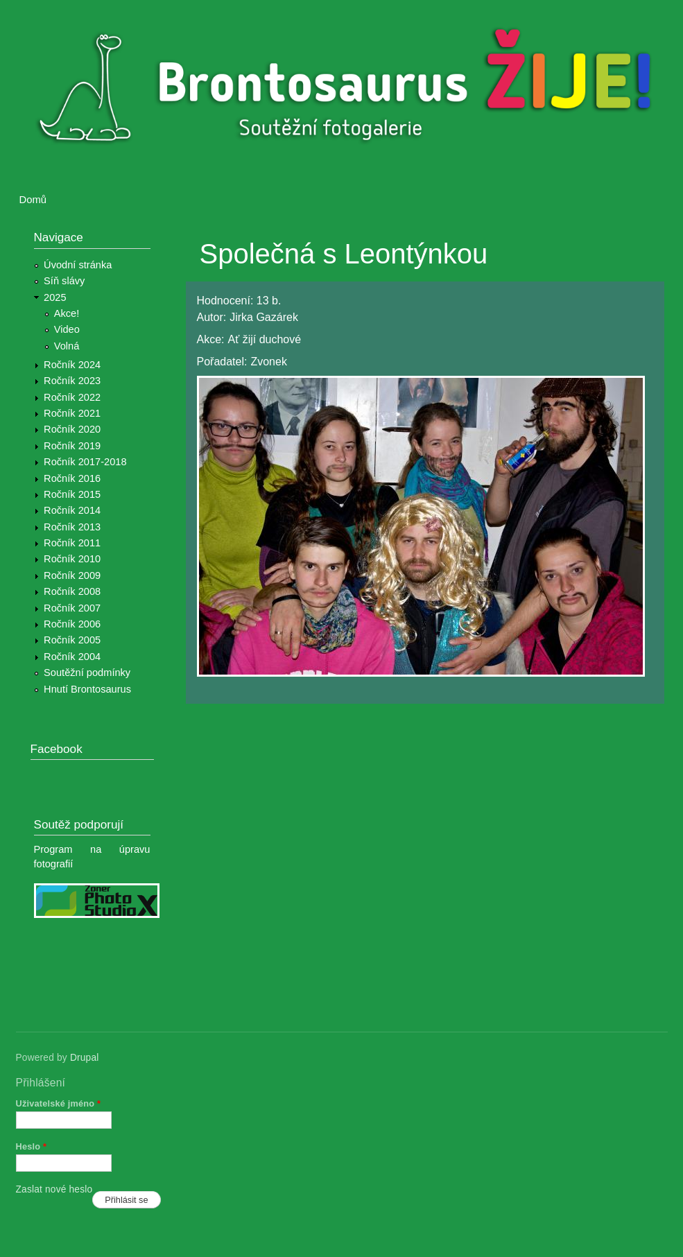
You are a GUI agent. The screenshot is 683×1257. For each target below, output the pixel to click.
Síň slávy (64, 280)
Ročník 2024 (72, 364)
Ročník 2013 (72, 526)
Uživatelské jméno (58, 1103)
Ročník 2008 (72, 591)
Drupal (84, 1057)
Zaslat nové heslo (54, 1189)
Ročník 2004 (72, 656)
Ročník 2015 (72, 494)
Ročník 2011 (72, 542)
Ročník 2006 (72, 624)
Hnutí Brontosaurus (87, 689)
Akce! (67, 313)
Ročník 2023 (72, 380)
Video (67, 329)
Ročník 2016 (72, 478)
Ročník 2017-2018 (85, 461)
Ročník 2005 (72, 639)
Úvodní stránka (78, 264)
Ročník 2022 (72, 397)
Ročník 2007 (72, 608)
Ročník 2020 (72, 429)
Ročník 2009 (72, 575)
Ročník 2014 (72, 510)
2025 (55, 297)
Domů (33, 199)
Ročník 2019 (72, 445)
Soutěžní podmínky (87, 672)
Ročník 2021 (72, 413)
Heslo (31, 1146)
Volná (67, 346)
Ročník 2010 (72, 558)
